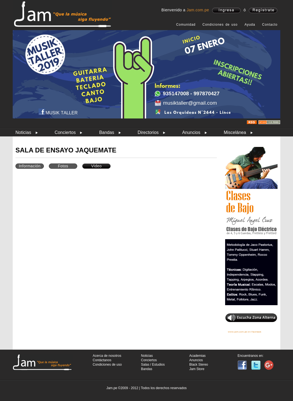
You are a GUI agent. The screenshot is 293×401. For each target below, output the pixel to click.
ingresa (226, 10)
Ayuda (249, 25)
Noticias (23, 132)
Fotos (63, 166)
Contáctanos (102, 360)
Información (30, 166)
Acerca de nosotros (107, 356)
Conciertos (65, 132)
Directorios (148, 132)
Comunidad (185, 25)
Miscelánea (235, 132)
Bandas (106, 132)
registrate (263, 10)
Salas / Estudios (153, 364)
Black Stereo (198, 364)
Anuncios (191, 132)
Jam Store (196, 369)
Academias (197, 356)
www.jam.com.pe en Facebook (244, 331)
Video (96, 166)
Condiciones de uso (220, 25)
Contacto (270, 25)
